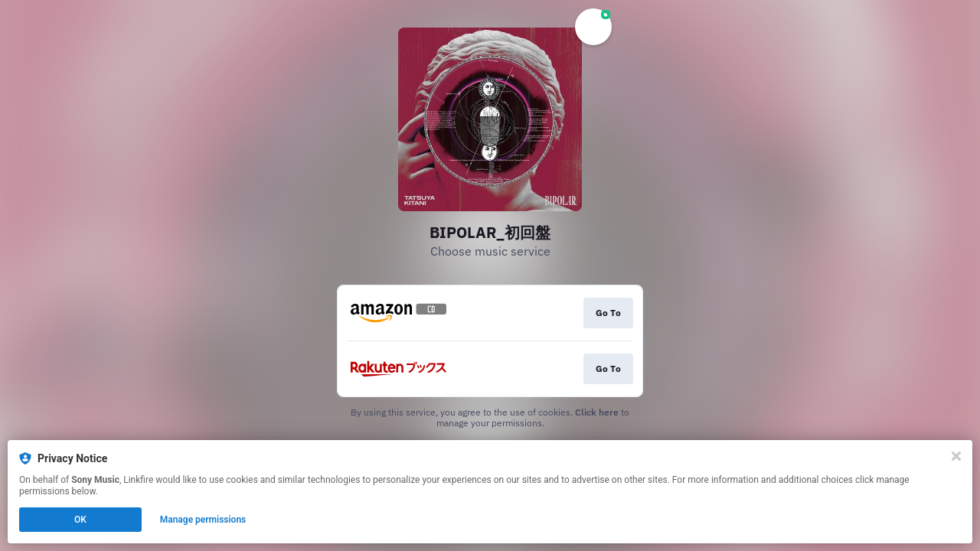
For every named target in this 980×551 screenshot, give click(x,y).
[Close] (956, 456)
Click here (597, 412)
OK (80, 519)
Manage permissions (203, 519)
